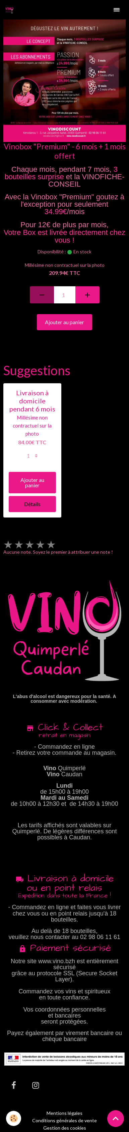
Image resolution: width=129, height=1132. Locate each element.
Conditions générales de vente (64, 1120)
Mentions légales (64, 1113)
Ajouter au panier (64, 322)
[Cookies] (13, 1118)
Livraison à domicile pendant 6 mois (32, 401)
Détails (32, 504)
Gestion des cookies (64, 1128)
